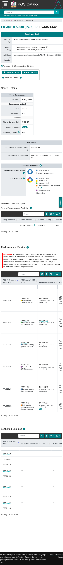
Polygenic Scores (18, 20)
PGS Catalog (6, 20)
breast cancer (15, 15)
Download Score (12, 72)
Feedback (61, 202)
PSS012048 (25, 403)
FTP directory (30, 72)
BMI (27, 15)
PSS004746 (25, 298)
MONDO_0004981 (39, 47)
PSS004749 (25, 365)
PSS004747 (25, 320)
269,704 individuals (26, 225)
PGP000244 (35, 147)
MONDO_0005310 (35, 50)
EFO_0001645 (33, 15)
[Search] (33, 214)
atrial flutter (21, 50)
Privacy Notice (30, 560)
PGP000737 (43, 403)
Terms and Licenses (11, 78)
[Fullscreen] (46, 214)
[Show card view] (42, 274)
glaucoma (22, 15)
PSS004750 (25, 387)
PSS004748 (25, 343)
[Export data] (58, 214)
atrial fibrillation (23, 47)
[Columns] (52, 214)
